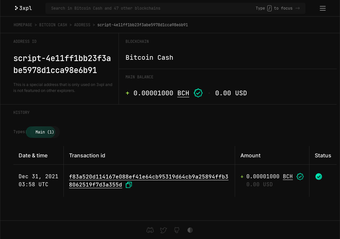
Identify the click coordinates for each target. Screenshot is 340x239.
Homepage (23, 25)
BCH (183, 93)
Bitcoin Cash (53, 25)
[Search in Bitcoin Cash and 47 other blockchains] (153, 8)
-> (297, 8)
